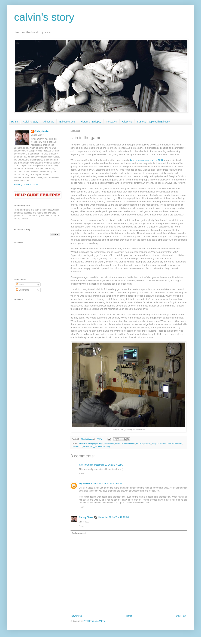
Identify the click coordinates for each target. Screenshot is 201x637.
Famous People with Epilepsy (153, 121)
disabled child (129, 443)
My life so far (85, 483)
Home (14, 121)
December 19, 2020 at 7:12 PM (108, 465)
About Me (49, 121)
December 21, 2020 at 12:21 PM (113, 517)
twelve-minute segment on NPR (146, 160)
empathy (140, 443)
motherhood (77, 446)
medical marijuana (174, 443)
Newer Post (76, 616)
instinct (163, 443)
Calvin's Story (30, 121)
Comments (22, 290)
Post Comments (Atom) (94, 621)
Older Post (181, 616)
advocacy (83, 443)
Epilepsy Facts (67, 121)
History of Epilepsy (91, 121)
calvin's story (44, 17)
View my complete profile (26, 184)
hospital (155, 443)
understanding (104, 446)
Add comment (79, 533)
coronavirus (109, 443)
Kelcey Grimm (86, 465)
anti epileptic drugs (95, 443)
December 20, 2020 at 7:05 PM (107, 483)
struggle (93, 446)
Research (111, 121)
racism (86, 446)
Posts (20, 284)
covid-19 (119, 443)
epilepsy (147, 443)
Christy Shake (86, 517)
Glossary (127, 121)
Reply (81, 473)
